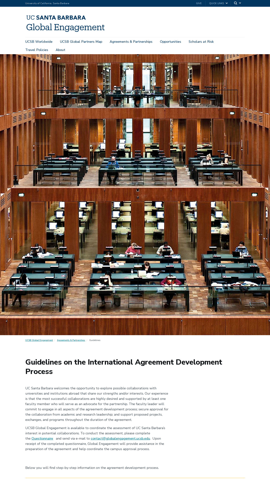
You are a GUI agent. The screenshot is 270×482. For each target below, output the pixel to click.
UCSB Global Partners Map (81, 41)
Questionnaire (42, 438)
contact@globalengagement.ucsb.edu (120, 438)
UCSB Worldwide (38, 41)
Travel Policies (36, 50)
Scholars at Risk (201, 41)
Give (199, 3)
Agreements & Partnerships (131, 41)
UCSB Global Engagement (39, 340)
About (60, 50)
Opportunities (170, 41)
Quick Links (216, 3)
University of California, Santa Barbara (47, 3)
